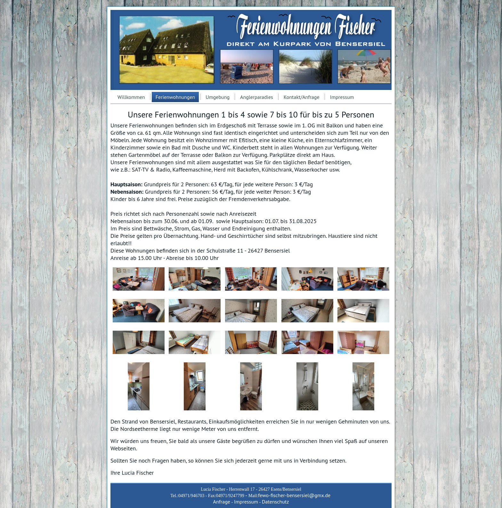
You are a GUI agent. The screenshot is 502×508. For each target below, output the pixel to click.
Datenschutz (275, 501)
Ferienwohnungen (175, 97)
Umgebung (218, 97)
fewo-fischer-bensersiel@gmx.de (294, 495)
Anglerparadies (256, 97)
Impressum (342, 97)
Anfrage (221, 501)
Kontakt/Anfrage (302, 97)
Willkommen (131, 97)
